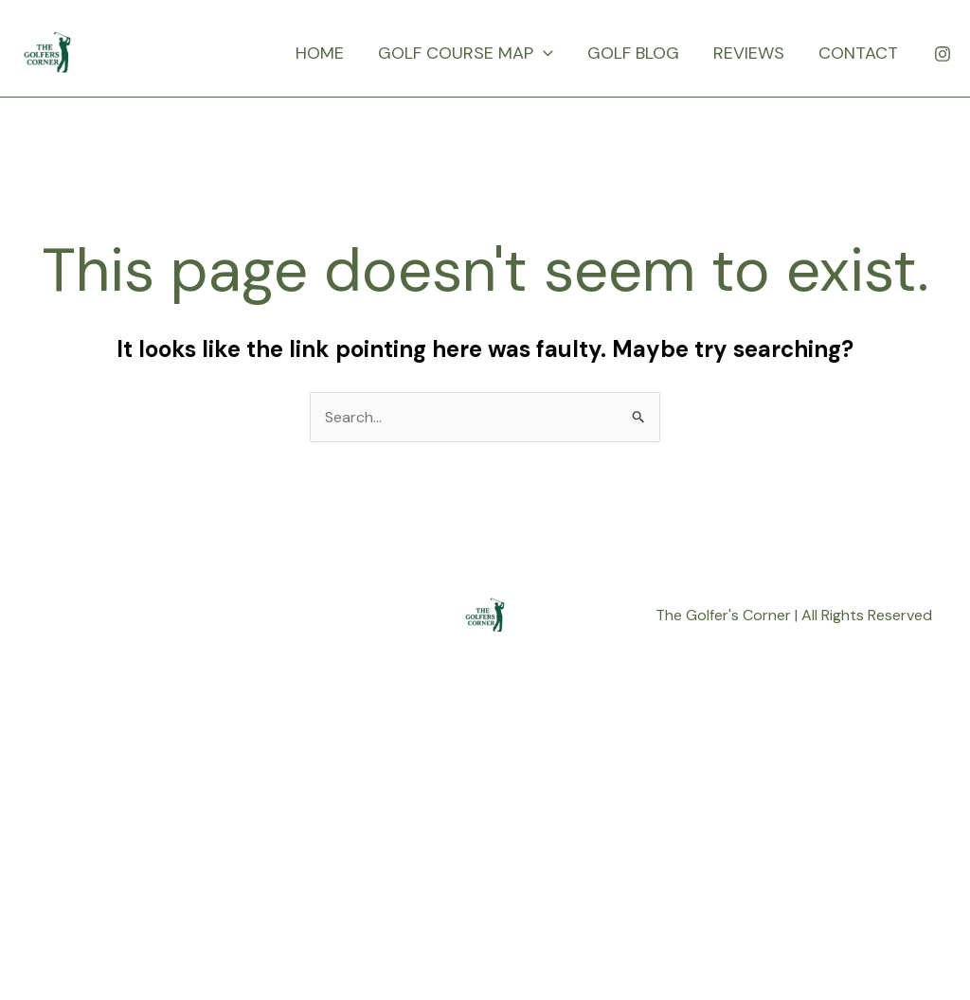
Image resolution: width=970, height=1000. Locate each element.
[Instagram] (942, 53)
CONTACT (858, 53)
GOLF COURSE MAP (465, 53)
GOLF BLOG (633, 53)
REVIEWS (748, 53)
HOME (320, 53)
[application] (543, 53)
